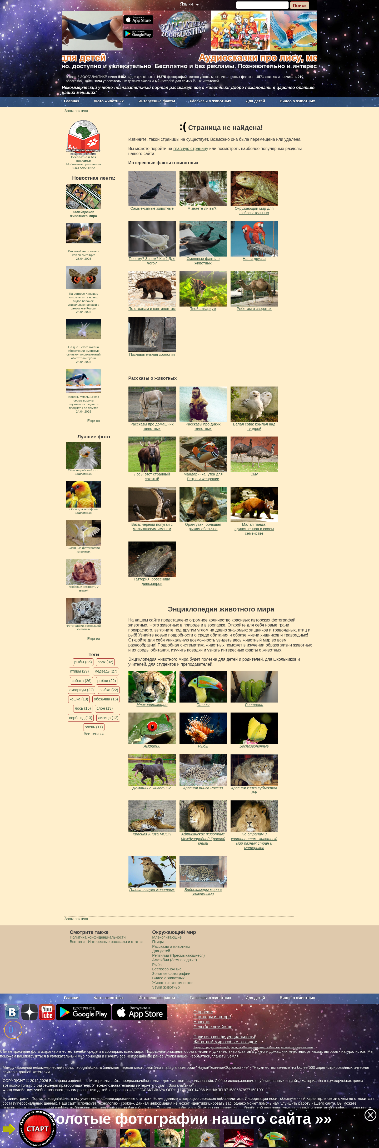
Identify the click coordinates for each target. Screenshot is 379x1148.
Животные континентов (172, 983)
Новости (201, 1022)
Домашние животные (152, 788)
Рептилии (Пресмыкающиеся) (178, 955)
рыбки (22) (106, 681)
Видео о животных (297, 101)
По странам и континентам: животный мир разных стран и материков (254, 841)
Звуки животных (166, 987)
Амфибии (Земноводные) (174, 960)
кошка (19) (79, 699)
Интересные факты (156, 101)
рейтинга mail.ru (160, 1067)
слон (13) (105, 708)
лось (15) (83, 708)
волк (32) (105, 662)
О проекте (203, 1012)
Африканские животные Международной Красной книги (203, 838)
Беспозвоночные (254, 746)
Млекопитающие (152, 705)
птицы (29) (79, 671)
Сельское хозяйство (212, 1027)
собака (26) (81, 681)
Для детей (255, 101)
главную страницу (190, 148)
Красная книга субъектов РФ (254, 790)
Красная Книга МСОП (152, 834)
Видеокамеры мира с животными (203, 892)
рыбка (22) (108, 690)
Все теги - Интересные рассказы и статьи (106, 942)
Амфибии (152, 746)
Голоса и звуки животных (152, 890)
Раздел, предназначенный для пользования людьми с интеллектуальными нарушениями (253, 1047)
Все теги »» (94, 734)
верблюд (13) (80, 718)
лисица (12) (108, 718)
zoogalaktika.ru (60, 1098)
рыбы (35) (83, 662)
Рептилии (254, 705)
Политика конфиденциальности (98, 937)
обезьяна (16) (106, 699)
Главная (71, 101)
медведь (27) (105, 671)
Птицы (203, 705)
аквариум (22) (81, 690)
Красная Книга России (203, 788)
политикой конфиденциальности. (343, 1108)
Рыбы (203, 746)
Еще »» (93, 421)
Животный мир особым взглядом (225, 1042)
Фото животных (109, 101)
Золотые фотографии (171, 973)
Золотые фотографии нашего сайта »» (189, 1118)
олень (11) (94, 727)
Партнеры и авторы (212, 1017)
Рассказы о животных (210, 101)
